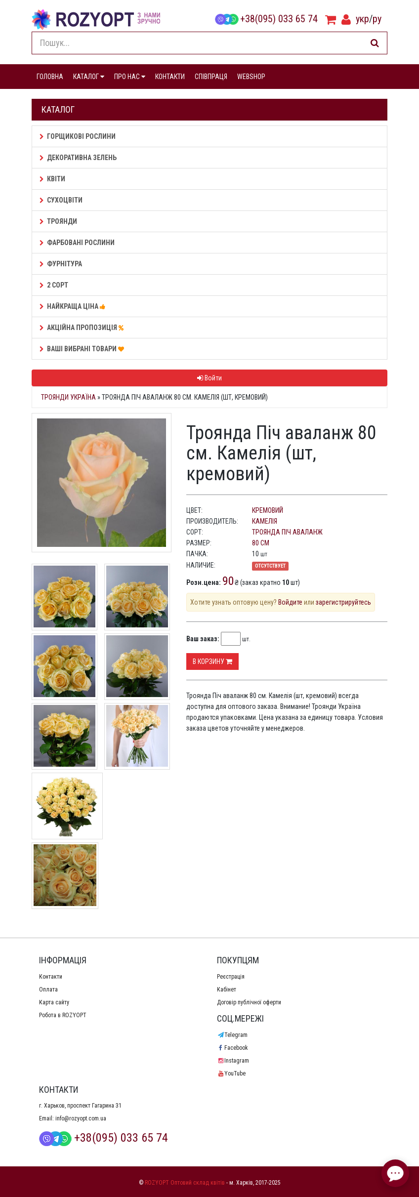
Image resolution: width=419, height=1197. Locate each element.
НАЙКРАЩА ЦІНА (74, 306)
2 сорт (54, 285)
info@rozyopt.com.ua (80, 1118)
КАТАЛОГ (88, 77)
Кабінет (226, 989)
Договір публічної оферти (249, 1002)
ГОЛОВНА (50, 77)
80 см (260, 543)
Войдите (290, 602)
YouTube (231, 1073)
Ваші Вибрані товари (83, 349)
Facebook (232, 1047)
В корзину (212, 661)
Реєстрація (231, 976)
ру (377, 19)
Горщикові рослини (78, 136)
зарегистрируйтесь (343, 602)
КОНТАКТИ (170, 77)
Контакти (50, 976)
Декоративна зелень (78, 158)
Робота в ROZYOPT (62, 1015)
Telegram (232, 1035)
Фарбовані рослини (77, 243)
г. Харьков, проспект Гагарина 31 (80, 1105)
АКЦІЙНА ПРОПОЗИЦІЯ (83, 327)
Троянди (58, 221)
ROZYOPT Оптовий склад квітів (185, 1182)
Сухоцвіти (61, 200)
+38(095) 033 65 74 (266, 19)
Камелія (264, 521)
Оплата (48, 989)
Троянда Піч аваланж (287, 532)
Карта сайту (54, 1002)
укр (362, 19)
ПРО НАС (129, 77)
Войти (209, 378)
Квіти (52, 179)
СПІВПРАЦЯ (211, 77)
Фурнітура (61, 264)
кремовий (267, 510)
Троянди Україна (68, 397)
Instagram (233, 1060)
